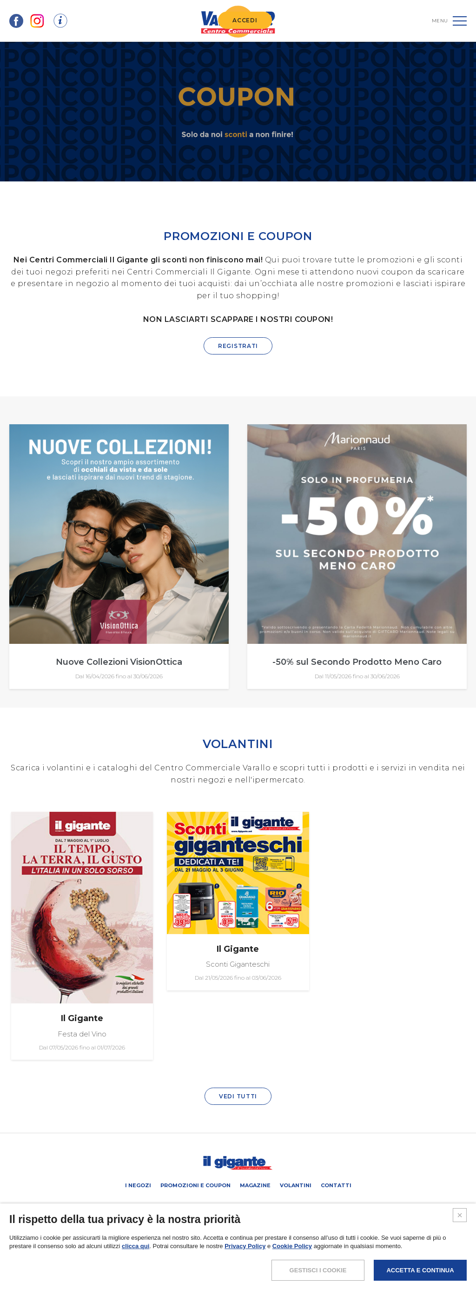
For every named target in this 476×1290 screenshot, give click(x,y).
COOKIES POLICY (267, 1254)
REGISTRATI (238, 345)
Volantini (295, 1185)
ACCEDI (244, 20)
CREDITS (307, 1254)
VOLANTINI (238, 744)
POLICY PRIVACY (218, 1254)
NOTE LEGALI (174, 1254)
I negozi (138, 1185)
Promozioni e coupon (195, 1185)
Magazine (255, 1185)
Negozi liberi (255, 1206)
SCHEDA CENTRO (132, 1206)
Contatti (336, 1185)
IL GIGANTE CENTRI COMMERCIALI (323, 1206)
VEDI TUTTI (238, 1096)
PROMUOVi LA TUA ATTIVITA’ (194, 1206)
